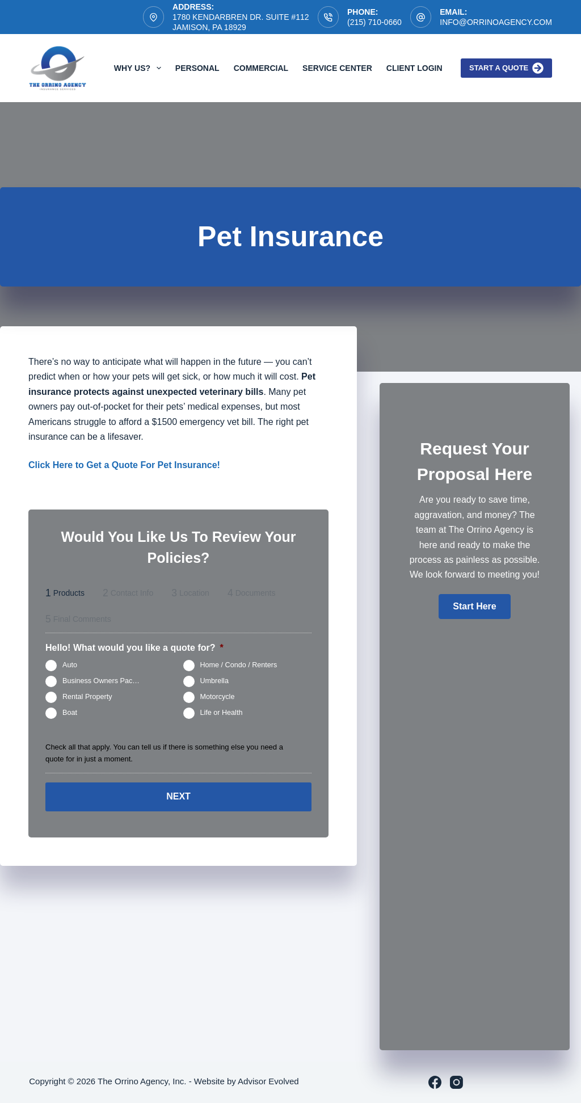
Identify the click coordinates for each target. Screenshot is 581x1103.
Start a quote (506, 68)
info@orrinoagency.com (496, 22)
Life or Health (221, 713)
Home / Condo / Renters (238, 665)
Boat (69, 713)
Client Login (414, 68)
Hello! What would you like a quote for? (134, 647)
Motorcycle (217, 697)
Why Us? (140, 68)
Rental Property (87, 697)
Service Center (337, 68)
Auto (69, 665)
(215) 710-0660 (374, 22)
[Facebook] (434, 1082)
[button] (474, 606)
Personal (197, 68)
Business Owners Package (105, 681)
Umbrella (214, 681)
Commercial (261, 68)
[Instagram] (456, 1082)
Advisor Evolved (268, 1081)
